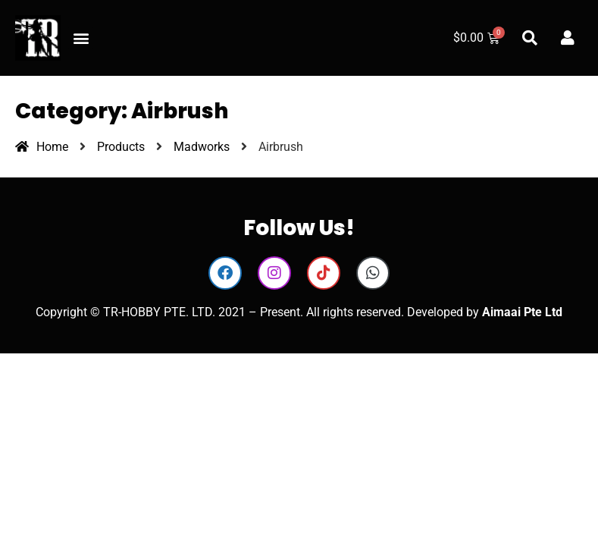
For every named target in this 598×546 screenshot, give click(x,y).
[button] (80, 38)
